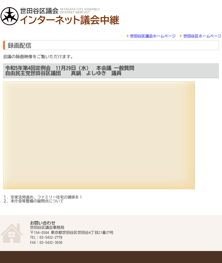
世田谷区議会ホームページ (153, 36)
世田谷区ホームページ (202, 36)
